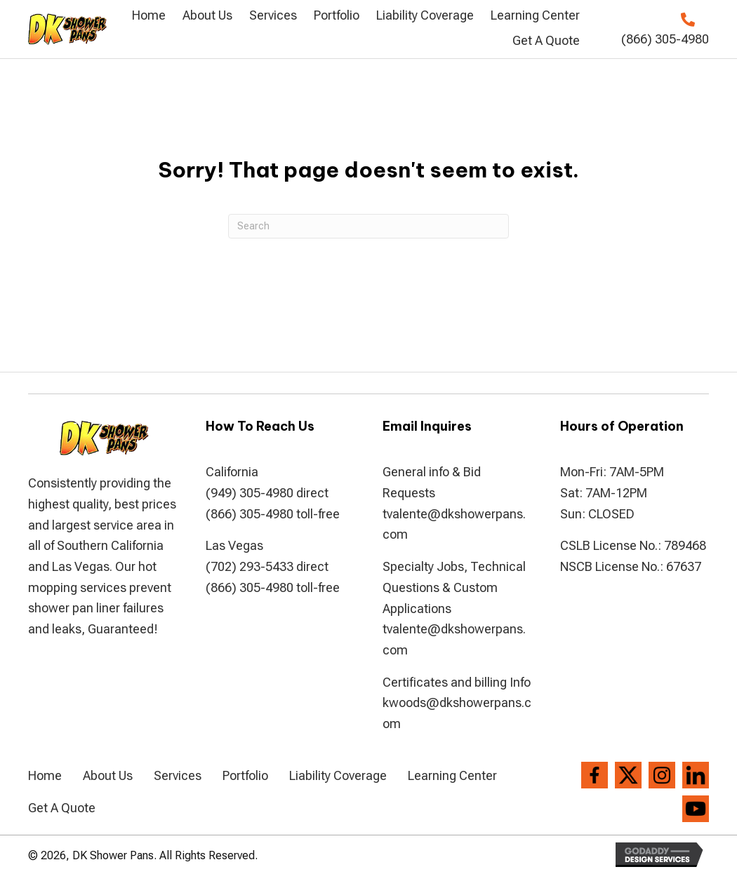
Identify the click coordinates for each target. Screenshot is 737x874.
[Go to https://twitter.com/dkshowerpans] (628, 775)
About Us (108, 775)
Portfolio (245, 775)
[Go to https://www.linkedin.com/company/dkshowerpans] (695, 775)
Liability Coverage (338, 775)
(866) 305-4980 (665, 39)
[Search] (368, 226)
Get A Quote (61, 807)
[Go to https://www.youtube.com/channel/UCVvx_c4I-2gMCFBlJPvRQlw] (695, 808)
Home (45, 775)
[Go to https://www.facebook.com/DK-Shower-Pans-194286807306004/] (594, 775)
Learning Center (452, 775)
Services (177, 775)
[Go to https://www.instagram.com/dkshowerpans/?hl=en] (662, 775)
